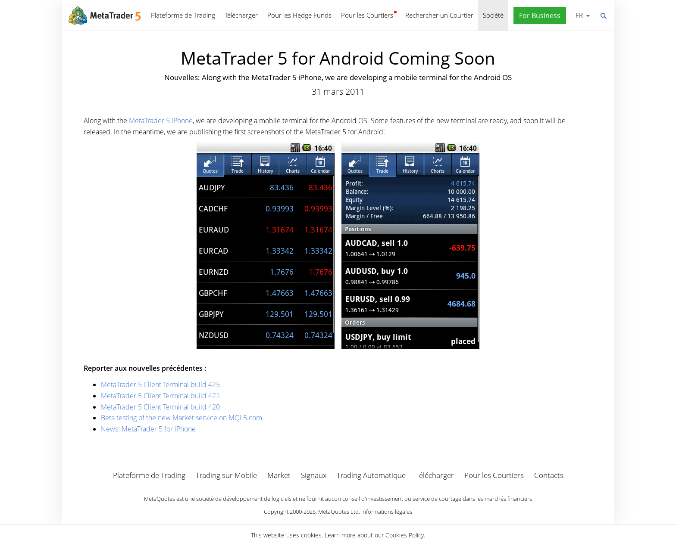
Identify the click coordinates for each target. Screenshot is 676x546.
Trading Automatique (371, 475)
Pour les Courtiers (367, 15)
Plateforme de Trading (183, 15)
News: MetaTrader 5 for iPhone (148, 429)
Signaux (313, 475)
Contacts (548, 475)
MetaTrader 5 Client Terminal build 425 (160, 384)
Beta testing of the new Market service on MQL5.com (181, 417)
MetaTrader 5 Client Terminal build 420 (160, 407)
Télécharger (241, 15)
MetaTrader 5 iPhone (161, 120)
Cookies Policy (404, 535)
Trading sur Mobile (226, 475)
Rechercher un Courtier (439, 15)
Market (279, 475)
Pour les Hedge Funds (299, 15)
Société (493, 15)
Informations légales (386, 511)
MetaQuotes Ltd (338, 511)
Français (578, 15)
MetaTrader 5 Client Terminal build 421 (160, 395)
